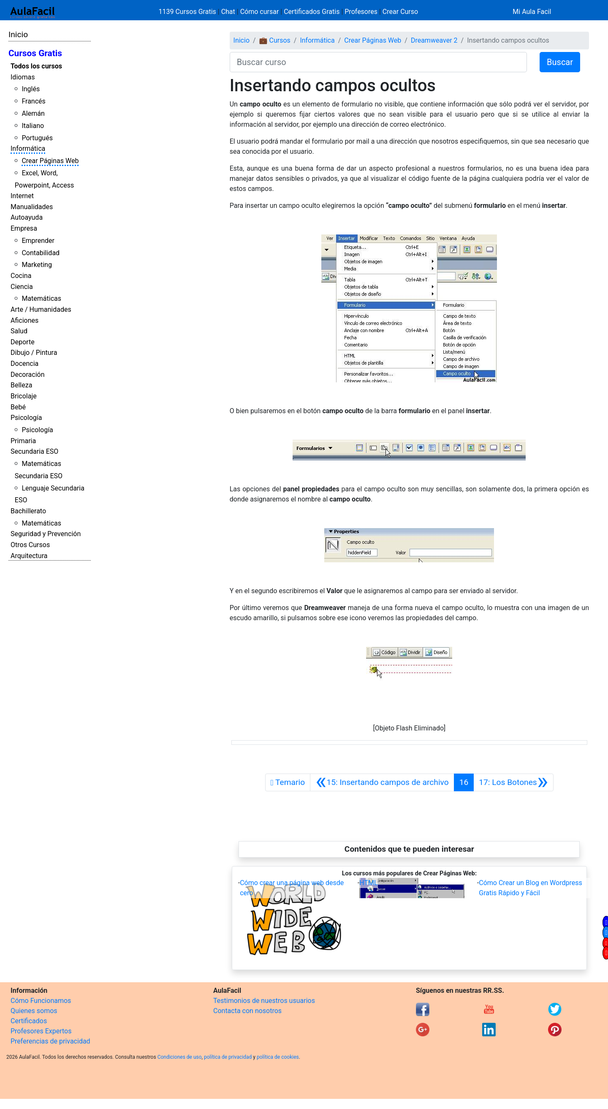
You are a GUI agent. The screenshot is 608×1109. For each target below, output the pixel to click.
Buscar (560, 62)
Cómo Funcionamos (41, 1001)
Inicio (18, 34)
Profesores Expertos (41, 1031)
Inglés (31, 89)
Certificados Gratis (311, 12)
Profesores (361, 12)
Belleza (21, 385)
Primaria (23, 441)
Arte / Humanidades (41, 309)
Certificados (29, 1021)
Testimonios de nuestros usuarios (264, 1001)
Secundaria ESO (34, 451)
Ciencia (22, 287)
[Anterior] (382, 782)
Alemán (33, 113)
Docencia (24, 364)
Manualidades (32, 207)
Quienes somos (34, 1011)
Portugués (37, 138)
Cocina (21, 276)
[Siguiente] (513, 782)
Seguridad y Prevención (46, 534)
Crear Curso (400, 12)
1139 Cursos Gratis (188, 12)
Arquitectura (29, 556)
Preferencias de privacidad (50, 1041)
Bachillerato (28, 511)
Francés (33, 101)
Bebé (18, 407)
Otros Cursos (30, 545)
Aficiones (24, 320)
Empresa (24, 228)
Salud (19, 331)
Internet (22, 196)
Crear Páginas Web (50, 161)
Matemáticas (41, 298)
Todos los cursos (36, 66)
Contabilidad (41, 253)
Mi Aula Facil (532, 12)
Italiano (33, 126)
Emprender (38, 241)
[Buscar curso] (378, 62)
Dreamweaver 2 (434, 40)
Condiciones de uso (179, 1057)
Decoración (28, 375)
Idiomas (23, 77)
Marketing (37, 265)
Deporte (23, 342)
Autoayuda (27, 217)
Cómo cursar (259, 12)
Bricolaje (24, 396)
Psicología (26, 418)
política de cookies (278, 1057)
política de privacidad (228, 1057)
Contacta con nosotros (247, 1011)
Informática (28, 148)
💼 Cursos (274, 40)
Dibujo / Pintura (34, 353)
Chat (228, 12)
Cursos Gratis (35, 53)
